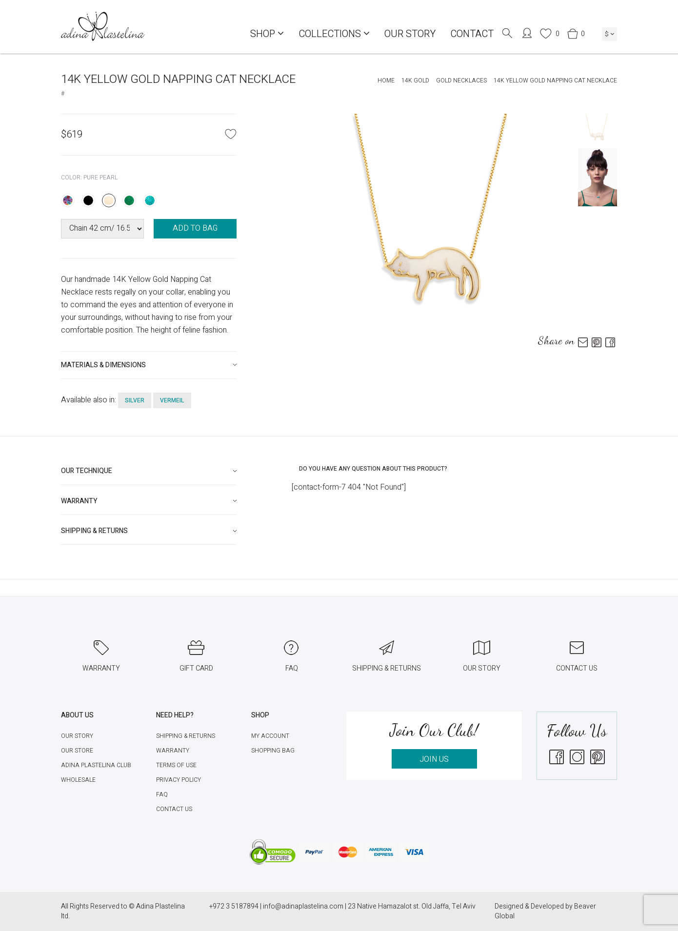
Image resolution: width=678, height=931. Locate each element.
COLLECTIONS (334, 34)
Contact (472, 34)
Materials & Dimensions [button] (103, 365)
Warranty (172, 750)
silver (134, 400)
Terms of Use (176, 765)
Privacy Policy (178, 779)
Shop (267, 34)
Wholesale (78, 779)
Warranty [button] (79, 501)
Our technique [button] (86, 471)
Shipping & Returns (185, 736)
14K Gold (415, 80)
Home (386, 80)
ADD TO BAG (195, 228)
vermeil (172, 400)
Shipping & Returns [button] (94, 531)
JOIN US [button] (434, 759)
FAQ (162, 794)
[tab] (149, 365)
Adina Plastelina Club (96, 765)
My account (270, 736)
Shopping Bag (273, 750)
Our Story (410, 34)
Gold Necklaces (461, 80)
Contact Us (174, 809)
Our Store (77, 750)
